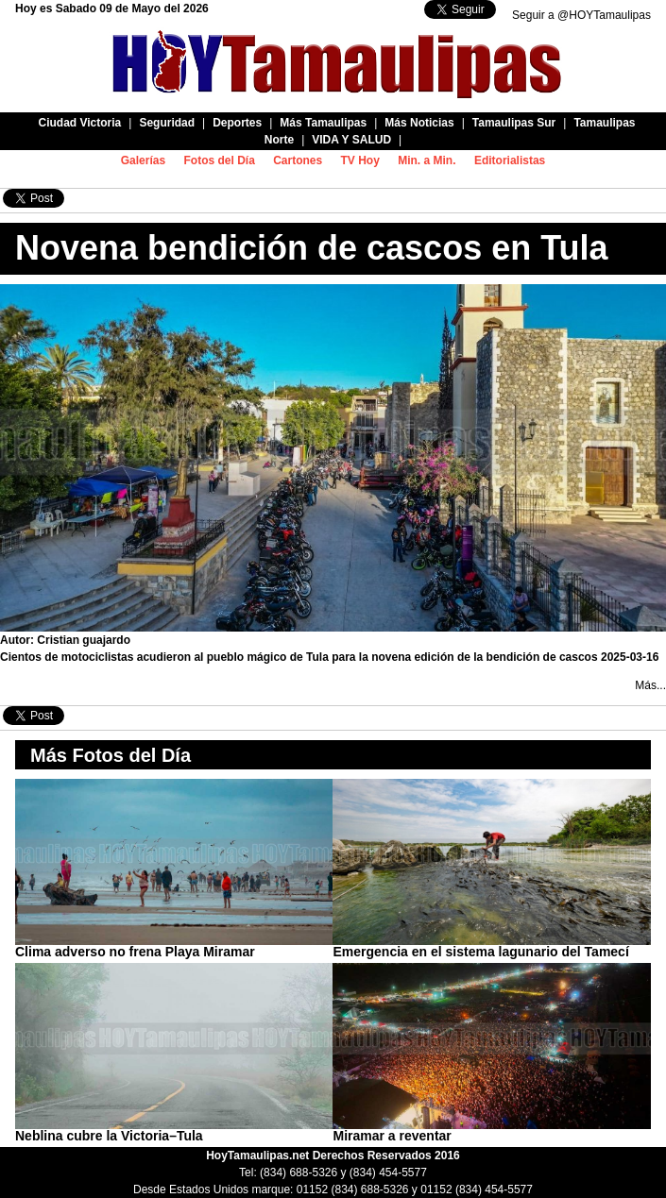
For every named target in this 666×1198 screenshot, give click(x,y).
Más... (650, 685)
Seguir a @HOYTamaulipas (581, 15)
